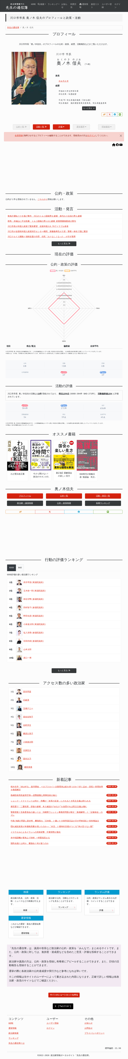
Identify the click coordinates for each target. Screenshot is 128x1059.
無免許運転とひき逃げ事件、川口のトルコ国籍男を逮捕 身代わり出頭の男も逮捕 (45, 216)
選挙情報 (83, 6)
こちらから (43, 199)
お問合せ (88, 1028)
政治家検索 (13, 1033)
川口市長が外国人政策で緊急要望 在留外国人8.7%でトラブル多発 (38, 226)
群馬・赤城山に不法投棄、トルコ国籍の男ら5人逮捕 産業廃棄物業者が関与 (42, 221)
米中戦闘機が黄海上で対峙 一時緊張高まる (30, 838)
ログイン (117, 6)
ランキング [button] (53, 4)
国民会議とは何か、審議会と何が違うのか (30, 843)
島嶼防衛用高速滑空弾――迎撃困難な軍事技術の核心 (34, 795)
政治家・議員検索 (25, 503)
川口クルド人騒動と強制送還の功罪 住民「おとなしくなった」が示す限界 (42, 237)
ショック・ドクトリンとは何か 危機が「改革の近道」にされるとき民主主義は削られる (51, 801)
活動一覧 (41, 127)
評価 (61, 127)
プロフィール (25, 496)
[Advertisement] (64, 169)
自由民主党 (63, 80)
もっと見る (89, 108)
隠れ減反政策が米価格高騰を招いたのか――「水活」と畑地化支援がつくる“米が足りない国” (52, 827)
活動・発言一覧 (103, 496)
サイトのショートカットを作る (64, 995)
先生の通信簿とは (16, 1043)
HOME (33, 4)
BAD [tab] (20, 568)
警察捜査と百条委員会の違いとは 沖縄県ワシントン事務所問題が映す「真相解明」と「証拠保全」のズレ (57, 814)
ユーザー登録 (107, 6)
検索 (30, 910)
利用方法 (73, 6)
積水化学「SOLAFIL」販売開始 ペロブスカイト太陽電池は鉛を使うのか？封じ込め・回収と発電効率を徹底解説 (57, 788)
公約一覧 (64, 496)
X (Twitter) (63, 1006)
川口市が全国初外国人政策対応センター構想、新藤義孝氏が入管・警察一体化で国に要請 (48, 231)
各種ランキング (103, 503)
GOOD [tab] (11, 568)
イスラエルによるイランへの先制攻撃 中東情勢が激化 (36, 832)
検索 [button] (41, 4)
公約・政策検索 (64, 503)
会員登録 (19, 136)
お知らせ (64, 6)
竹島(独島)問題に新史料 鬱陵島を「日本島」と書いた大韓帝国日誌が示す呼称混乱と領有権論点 (55, 821)
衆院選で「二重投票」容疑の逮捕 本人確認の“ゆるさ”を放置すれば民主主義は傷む (49, 807)
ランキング (66, 907)
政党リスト (95, 6)
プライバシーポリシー (94, 1033)
